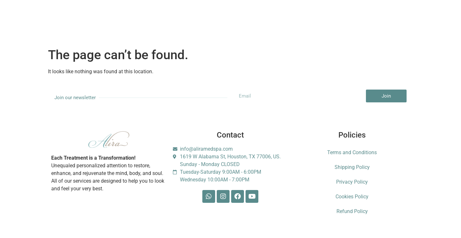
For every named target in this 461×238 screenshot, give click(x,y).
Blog (264, 18)
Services (90, 18)
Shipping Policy (352, 167)
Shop (240, 18)
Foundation (321, 18)
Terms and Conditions (352, 152)
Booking (182, 18)
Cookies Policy (352, 197)
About (118, 18)
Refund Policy (352, 211)
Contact (289, 18)
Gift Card (213, 18)
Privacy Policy (352, 182)
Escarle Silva (359, 18)
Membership (149, 18)
